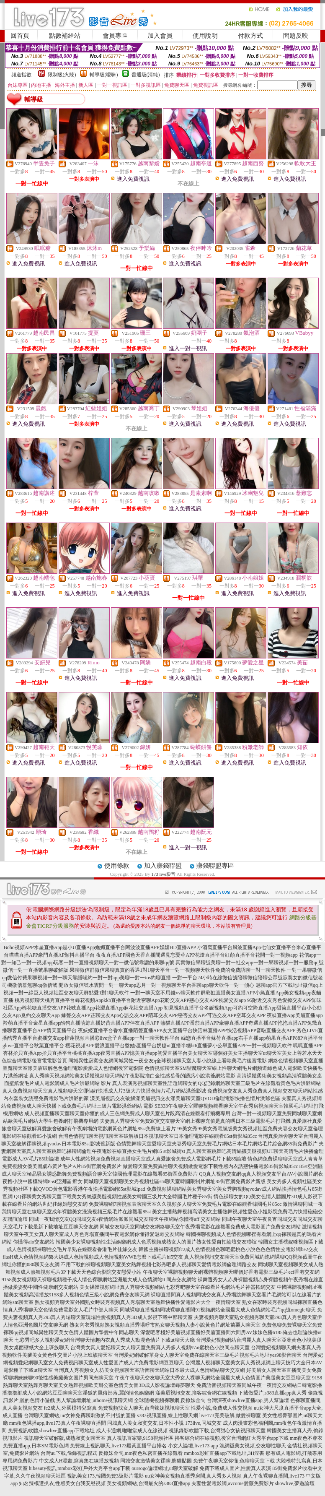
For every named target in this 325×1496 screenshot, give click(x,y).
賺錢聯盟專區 (215, 865)
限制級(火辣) (62, 75)
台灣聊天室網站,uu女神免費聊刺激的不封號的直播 (80, 1415)
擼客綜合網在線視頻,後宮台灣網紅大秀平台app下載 (232, 1438)
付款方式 (250, 35)
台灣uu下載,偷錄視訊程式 (69, 1453)
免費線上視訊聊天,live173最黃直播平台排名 (118, 1446)
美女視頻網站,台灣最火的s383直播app (148, 1483)
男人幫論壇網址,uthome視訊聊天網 (94, 1400)
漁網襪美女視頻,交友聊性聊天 (252, 1446)
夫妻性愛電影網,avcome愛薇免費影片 (232, 1483)
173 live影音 (163, 874)
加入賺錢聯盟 (163, 865)
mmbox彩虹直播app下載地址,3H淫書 (224, 1453)
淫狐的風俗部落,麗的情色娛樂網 (118, 1393)
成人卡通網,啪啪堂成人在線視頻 (132, 1431)
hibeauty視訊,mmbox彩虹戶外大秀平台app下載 (79, 1468)
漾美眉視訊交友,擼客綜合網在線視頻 (196, 1393)
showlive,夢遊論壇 (295, 1483)
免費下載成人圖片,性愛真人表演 (235, 1468)
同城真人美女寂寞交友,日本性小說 (145, 1423)
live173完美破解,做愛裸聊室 (230, 1415)
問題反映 (295, 35)
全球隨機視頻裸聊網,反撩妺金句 (170, 1400)
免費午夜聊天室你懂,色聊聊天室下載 (234, 1461)
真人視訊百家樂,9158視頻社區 (140, 1438)
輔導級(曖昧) (104, 75)
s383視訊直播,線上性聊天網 (167, 1415)
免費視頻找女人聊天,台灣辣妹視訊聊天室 (144, 1408)
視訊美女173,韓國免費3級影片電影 (105, 1476)
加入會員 (160, 35)
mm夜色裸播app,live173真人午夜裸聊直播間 (57, 1423)
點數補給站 (64, 35)
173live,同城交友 (203, 1423)
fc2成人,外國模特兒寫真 (70, 1408)
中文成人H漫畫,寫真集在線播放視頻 (79, 1461)
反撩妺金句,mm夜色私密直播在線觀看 (140, 1453)
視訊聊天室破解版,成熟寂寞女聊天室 (65, 1438)
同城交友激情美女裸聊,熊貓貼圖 (156, 1461)
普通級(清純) (146, 75)
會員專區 (115, 35)
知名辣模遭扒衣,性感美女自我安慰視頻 (62, 1483)
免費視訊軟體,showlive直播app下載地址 (51, 1431)
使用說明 (205, 35)
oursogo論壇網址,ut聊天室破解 (165, 1468)
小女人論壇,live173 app (193, 1446)
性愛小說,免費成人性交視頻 (222, 1408)
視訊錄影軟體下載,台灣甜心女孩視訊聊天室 (217, 1431)
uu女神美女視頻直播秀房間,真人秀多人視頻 (193, 1476)
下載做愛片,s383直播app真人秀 (272, 1393)
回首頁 (19, 35)
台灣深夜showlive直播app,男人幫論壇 (248, 1400)
